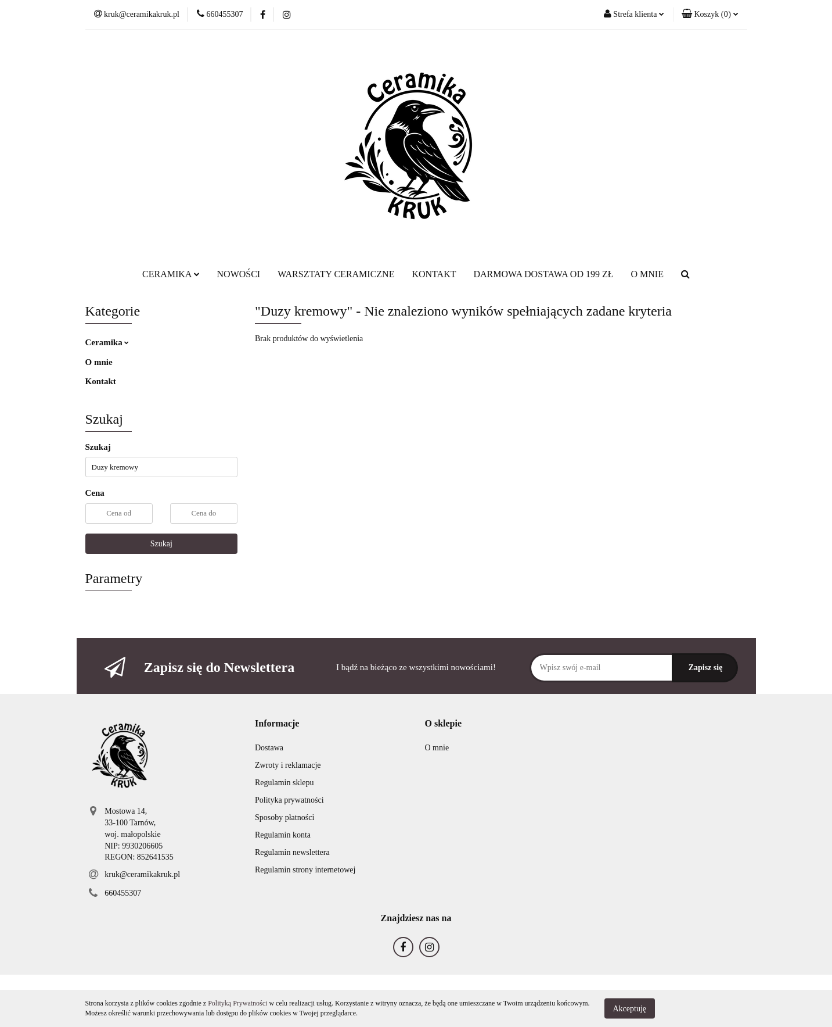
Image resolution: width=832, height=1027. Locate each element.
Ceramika (107, 342)
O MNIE (647, 274)
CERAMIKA (170, 274)
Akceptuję (630, 1008)
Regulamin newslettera (292, 852)
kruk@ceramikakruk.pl (142, 874)
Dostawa (269, 747)
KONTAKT (434, 274)
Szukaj (161, 543)
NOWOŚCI (239, 274)
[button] (710, 14)
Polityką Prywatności (237, 1003)
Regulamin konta (283, 835)
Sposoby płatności (284, 817)
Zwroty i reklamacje (288, 765)
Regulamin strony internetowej (305, 869)
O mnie (99, 362)
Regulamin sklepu (284, 782)
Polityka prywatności (289, 800)
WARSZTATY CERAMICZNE (336, 274)
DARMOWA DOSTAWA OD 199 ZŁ (543, 274)
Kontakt (100, 381)
